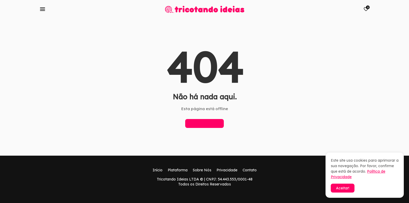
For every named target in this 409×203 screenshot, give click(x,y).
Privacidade (226, 170)
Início (158, 170)
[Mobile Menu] (42, 9)
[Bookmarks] (366, 9)
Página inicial (204, 123)
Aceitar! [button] (342, 188)
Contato (250, 170)
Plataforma (178, 170)
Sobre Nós (202, 170)
